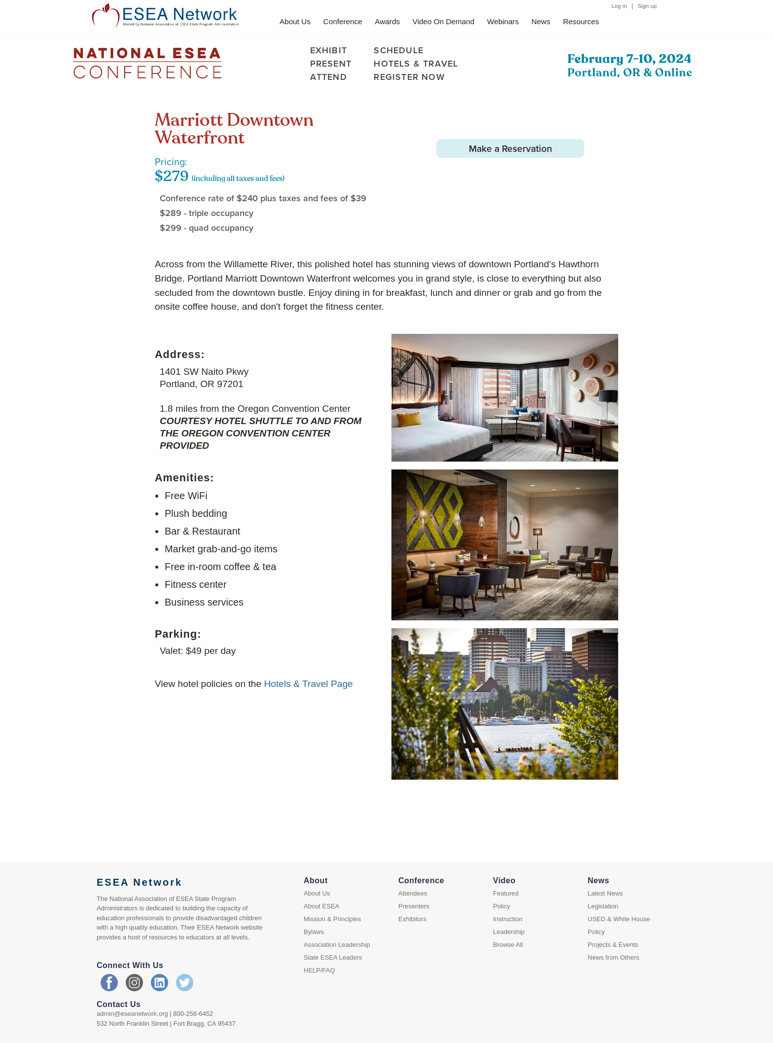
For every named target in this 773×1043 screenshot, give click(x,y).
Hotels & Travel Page (308, 684)
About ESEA (321, 906)
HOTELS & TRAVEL (416, 63)
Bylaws (314, 931)
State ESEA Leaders (333, 957)
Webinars (503, 21)
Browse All (508, 944)
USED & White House (619, 919)
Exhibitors (412, 919)
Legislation (603, 906)
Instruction (508, 919)
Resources (581, 21)
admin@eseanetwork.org (132, 1013)
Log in (619, 6)
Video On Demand (444, 21)
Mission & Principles (332, 919)
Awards (387, 21)
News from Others (613, 957)
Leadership (509, 931)
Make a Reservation (511, 148)
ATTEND (328, 77)
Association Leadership (337, 944)
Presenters (413, 906)
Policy (501, 906)
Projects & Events (613, 944)
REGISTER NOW (409, 77)
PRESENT (330, 63)
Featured (506, 893)
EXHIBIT (328, 50)
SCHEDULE (398, 50)
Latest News (605, 893)
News (540, 21)
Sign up (647, 6)
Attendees (412, 893)
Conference (342, 21)
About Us (295, 21)
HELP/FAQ (319, 970)
